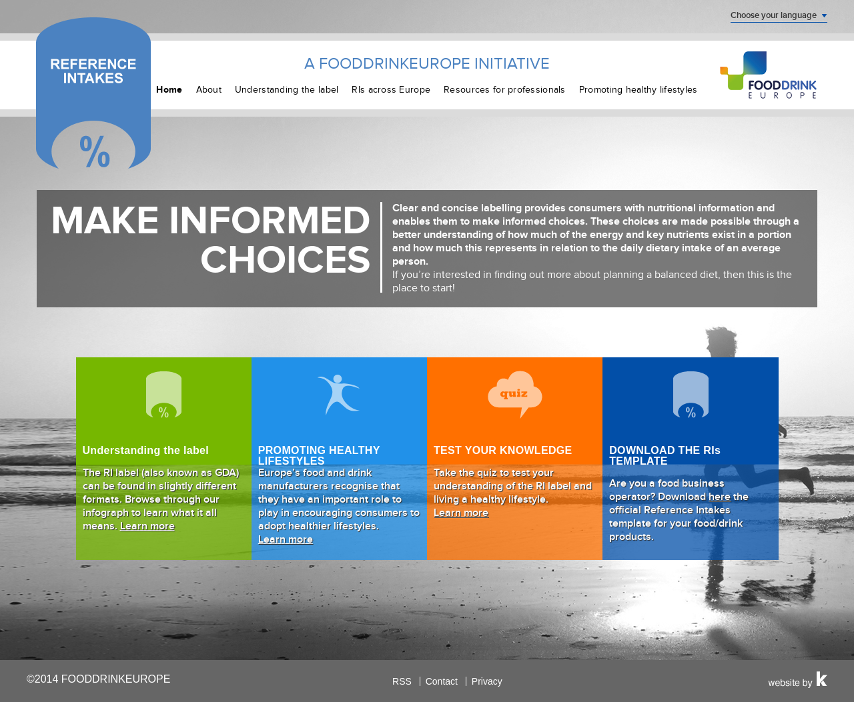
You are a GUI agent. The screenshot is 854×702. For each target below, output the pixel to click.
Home (169, 89)
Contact (442, 681)
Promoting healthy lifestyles (638, 90)
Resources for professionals (505, 90)
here (720, 497)
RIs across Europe (391, 90)
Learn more (147, 526)
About (209, 90)
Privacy (487, 681)
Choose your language (774, 15)
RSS (402, 681)
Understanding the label (286, 90)
